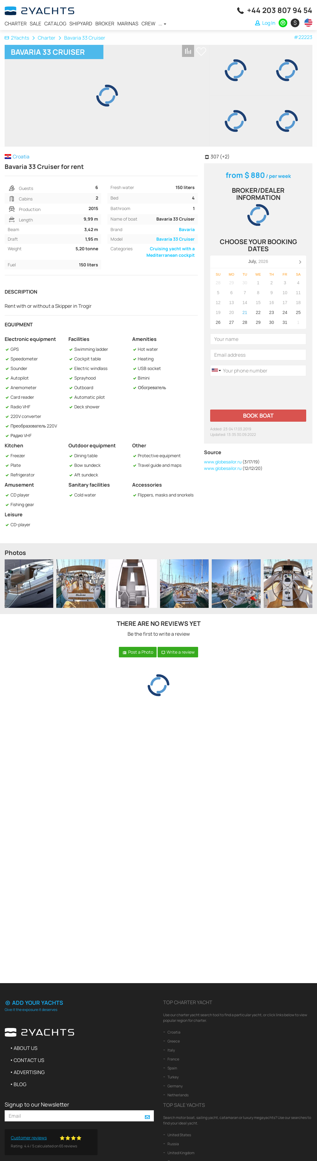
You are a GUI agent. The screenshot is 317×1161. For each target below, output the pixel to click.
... (162, 23)
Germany (175, 1086)
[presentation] (257, 393)
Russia (173, 1143)
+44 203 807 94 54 (279, 10)
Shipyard (80, 23)
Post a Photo (137, 652)
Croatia (173, 1032)
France (173, 1059)
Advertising (29, 1072)
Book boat (258, 415)
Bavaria (187, 229)
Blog (20, 1084)
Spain (172, 1068)
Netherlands (178, 1095)
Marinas (127, 23)
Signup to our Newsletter (37, 1104)
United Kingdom (180, 1152)
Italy (171, 1050)
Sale (35, 23)
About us (25, 1048)
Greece (173, 1041)
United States (179, 1134)
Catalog (55, 23)
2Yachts (17, 37)
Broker (104, 23)
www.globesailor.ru (222, 462)
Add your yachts (34, 1002)
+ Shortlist (201, 51)
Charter (16, 23)
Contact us (29, 1060)
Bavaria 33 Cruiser (175, 239)
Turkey (173, 1077)
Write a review (178, 652)
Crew (148, 23)
